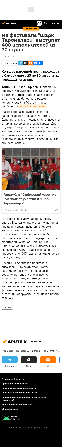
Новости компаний (12, 404)
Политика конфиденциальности (19, 387)
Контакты (19, 379)
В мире (36, 350)
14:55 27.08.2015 (10, 56)
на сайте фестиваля (33, 106)
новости (7, 350)
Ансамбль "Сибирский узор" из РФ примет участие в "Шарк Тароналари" (30, 198)
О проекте (7, 379)
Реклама (27, 404)
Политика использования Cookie (19, 392)
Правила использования (15, 383)
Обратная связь (10, 408)
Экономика (51, 350)
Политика (22, 350)
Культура (7, 307)
